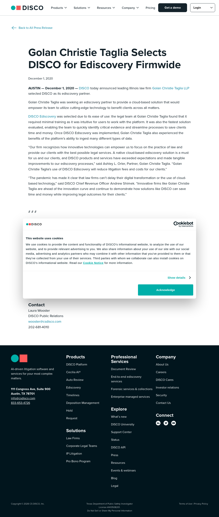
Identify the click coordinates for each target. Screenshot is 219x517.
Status (115, 439)
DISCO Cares (164, 380)
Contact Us (163, 403)
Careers (161, 372)
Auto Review (75, 380)
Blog (114, 478)
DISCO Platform (76, 364)
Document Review (123, 369)
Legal (114, 486)
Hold (69, 410)
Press (114, 455)
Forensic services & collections (131, 389)
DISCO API (118, 447)
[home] (27, 7)
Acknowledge (165, 289)
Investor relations (167, 387)
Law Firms (73, 438)
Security (161, 395)
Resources (118, 463)
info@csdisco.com (23, 398)
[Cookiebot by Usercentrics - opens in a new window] (176, 224)
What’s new (119, 416)
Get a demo (173, 7)
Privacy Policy (201, 503)
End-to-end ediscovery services (126, 379)
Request (71, 418)
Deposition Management (82, 403)
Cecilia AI (73, 372)
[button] (59, 7)
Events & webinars (123, 470)
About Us (162, 364)
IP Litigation (74, 453)
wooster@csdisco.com (44, 321)
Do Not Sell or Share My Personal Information (109, 510)
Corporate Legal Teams (81, 446)
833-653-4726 (20, 403)
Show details (177, 277)
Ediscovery (73, 387)
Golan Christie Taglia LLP (170, 88)
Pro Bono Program (78, 461)
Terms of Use (185, 503)
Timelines (72, 395)
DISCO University (122, 424)
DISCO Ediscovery (42, 116)
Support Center (121, 432)
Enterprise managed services (130, 396)
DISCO (84, 88)
